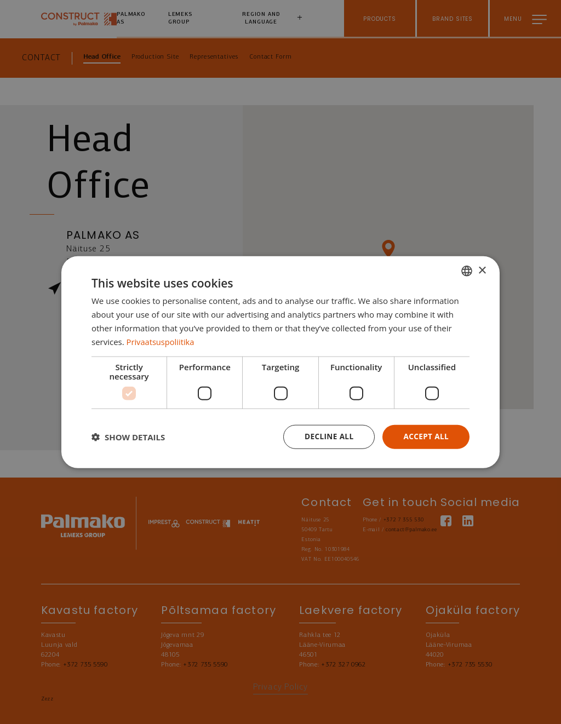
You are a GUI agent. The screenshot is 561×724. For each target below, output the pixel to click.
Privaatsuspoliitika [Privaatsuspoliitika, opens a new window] (161, 341)
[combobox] (466, 270)
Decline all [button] (326, 436)
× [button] (482, 270)
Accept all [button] (425, 436)
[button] (128, 437)
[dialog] (280, 362)
